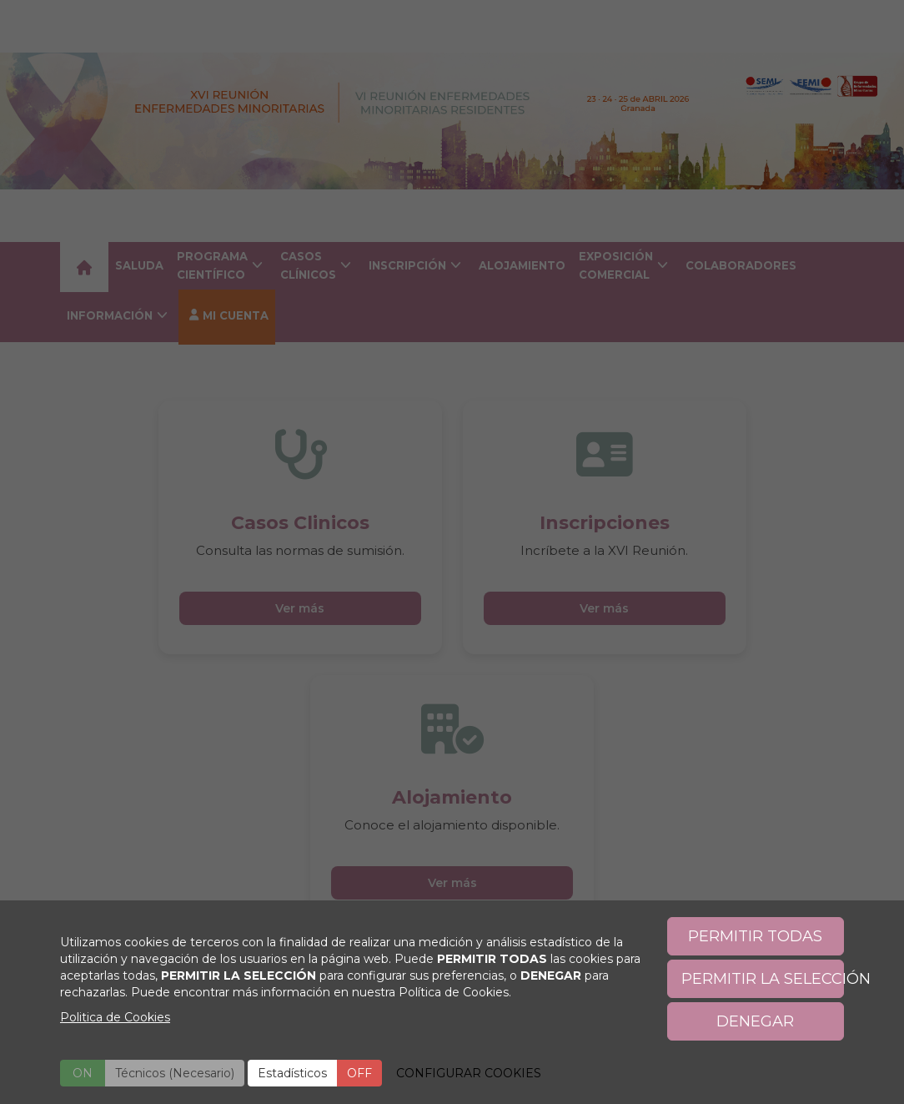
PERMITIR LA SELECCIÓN (763, 979)
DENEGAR (755, 1021)
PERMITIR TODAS (755, 936)
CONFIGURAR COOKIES (468, 1073)
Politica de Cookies (115, 1017)
